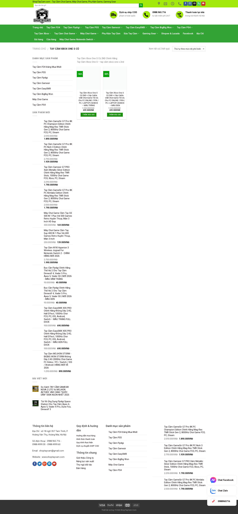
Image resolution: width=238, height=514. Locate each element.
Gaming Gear (150, 33)
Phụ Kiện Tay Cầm (111, 33)
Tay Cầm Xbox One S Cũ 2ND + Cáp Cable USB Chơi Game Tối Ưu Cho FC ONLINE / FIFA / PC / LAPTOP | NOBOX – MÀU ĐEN (115, 99)
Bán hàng (81, 468)
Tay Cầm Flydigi (72, 27)
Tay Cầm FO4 (53, 27)
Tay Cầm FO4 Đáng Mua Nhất (46, 67)
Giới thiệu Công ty (85, 458)
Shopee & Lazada (170, 33)
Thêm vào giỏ (88, 115)
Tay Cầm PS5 (92, 27)
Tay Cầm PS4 (184, 27)
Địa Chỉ (200, 33)
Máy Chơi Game (89, 33)
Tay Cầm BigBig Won (161, 27)
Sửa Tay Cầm (131, 33)
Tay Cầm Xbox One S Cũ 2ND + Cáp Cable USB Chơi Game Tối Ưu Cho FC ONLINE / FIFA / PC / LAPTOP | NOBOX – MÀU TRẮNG (88, 99)
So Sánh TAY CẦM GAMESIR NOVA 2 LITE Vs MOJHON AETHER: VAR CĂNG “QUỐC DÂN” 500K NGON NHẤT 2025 (55, 391)
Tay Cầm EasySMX (136, 27)
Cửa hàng (51, 39)
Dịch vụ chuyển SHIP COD (87, 446)
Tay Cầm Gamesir (112, 27)
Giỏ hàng (38, 39)
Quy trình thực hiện (84, 442)
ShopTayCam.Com (128, 510)
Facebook (188, 33)
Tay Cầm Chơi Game (65, 33)
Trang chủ (37, 27)
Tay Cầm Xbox (42, 33)
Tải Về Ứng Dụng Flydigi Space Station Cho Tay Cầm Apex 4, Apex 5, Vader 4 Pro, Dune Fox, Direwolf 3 (56, 405)
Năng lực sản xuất (85, 461)
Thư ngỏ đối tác (84, 464)
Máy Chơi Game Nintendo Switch (77, 39)
